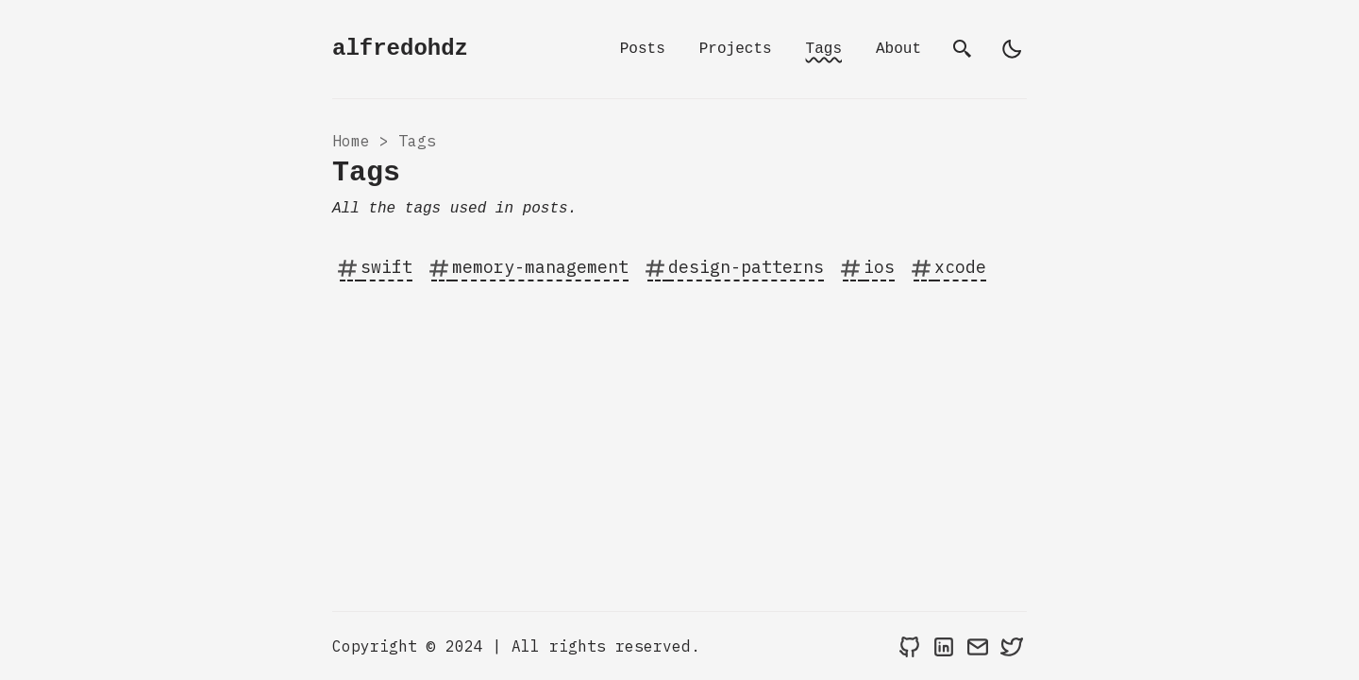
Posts (642, 49)
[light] (1012, 49)
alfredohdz (400, 48)
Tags (824, 49)
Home (351, 140)
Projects (735, 49)
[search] (963, 49)
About (898, 49)
